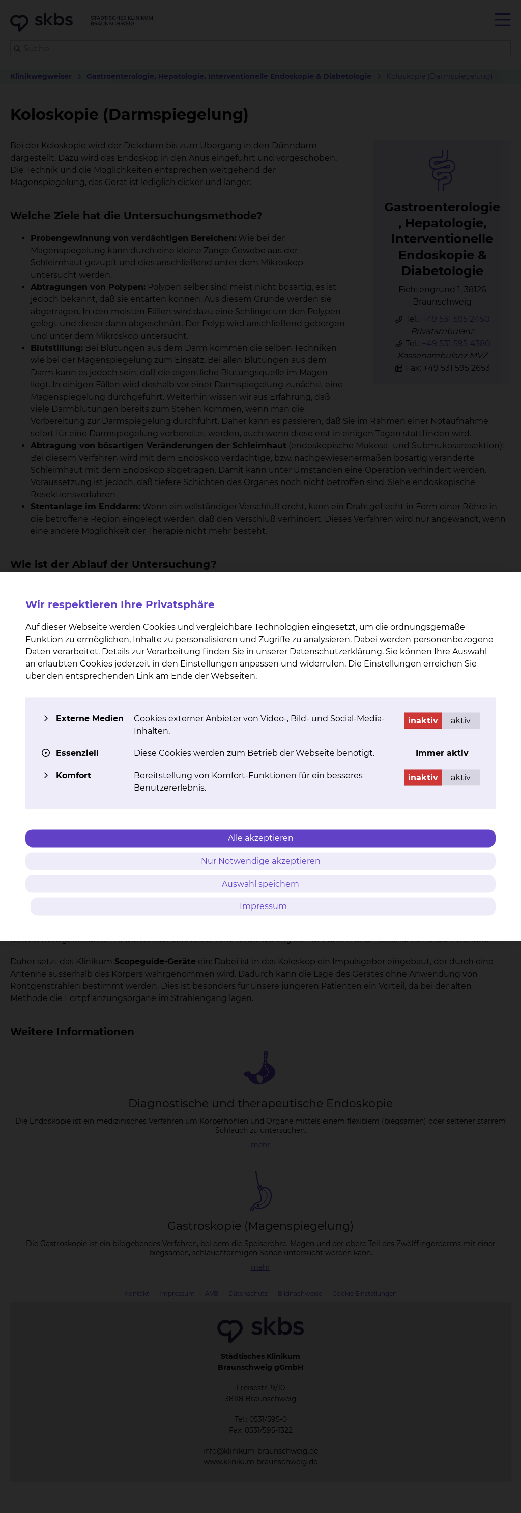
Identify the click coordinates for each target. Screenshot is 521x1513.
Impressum (263, 906)
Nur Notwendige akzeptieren (261, 860)
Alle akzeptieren (261, 838)
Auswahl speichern (260, 883)
